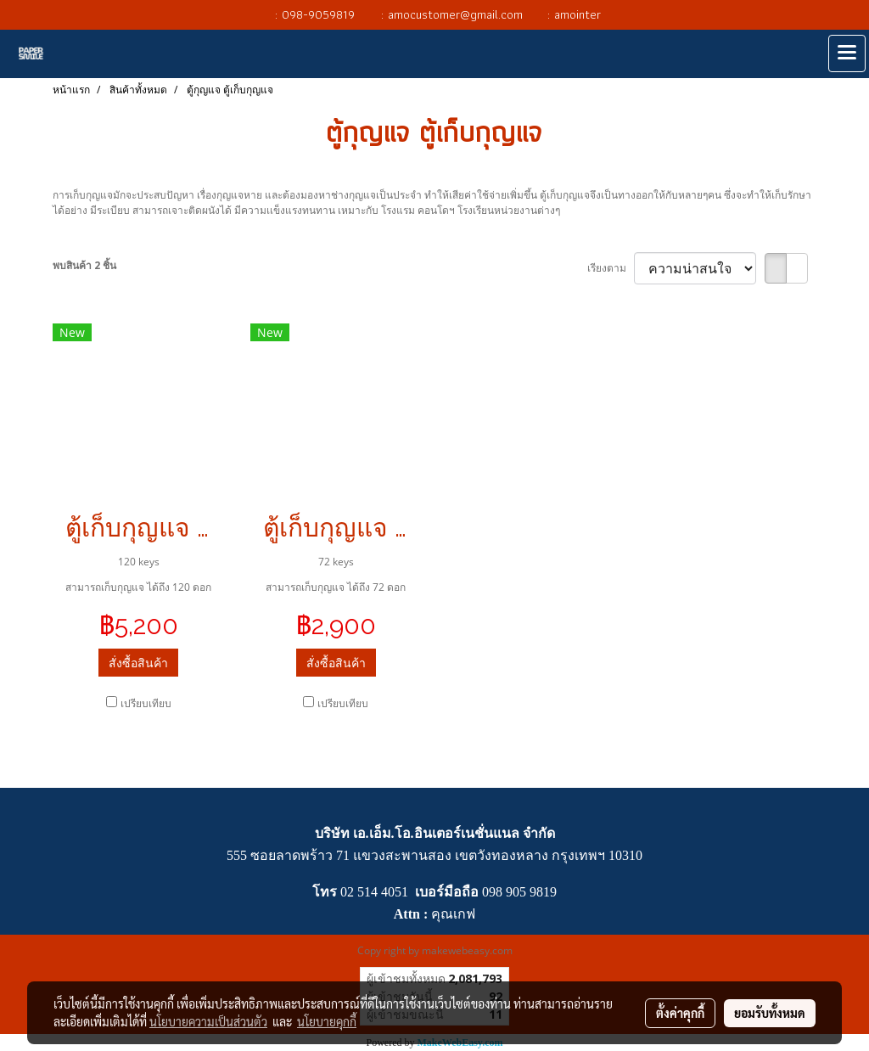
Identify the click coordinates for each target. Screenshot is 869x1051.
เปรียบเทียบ (146, 703)
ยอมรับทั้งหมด (769, 1012)
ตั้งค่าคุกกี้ (680, 1012)
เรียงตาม (610, 268)
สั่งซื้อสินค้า (138, 663)
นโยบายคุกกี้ (326, 1021)
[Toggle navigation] (847, 53)
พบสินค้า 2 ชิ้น (84, 265)
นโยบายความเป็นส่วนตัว (208, 1021)
